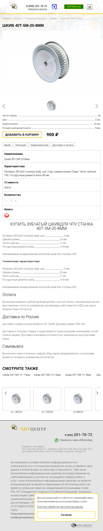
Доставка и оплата (63, 145)
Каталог (18, 18)
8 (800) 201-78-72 (36, 6)
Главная (6, 18)
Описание (20, 145)
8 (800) (78, 435)
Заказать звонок (37, 9)
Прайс (7, 145)
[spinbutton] (11, 200)
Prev (3, 106)
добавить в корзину (22, 134)
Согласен (54, 513)
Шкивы (53, 18)
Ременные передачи (36, 18)
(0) (74, 6)
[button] (16, 200)
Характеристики (39, 145)
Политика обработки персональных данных (60, 506)
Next (96, 106)
